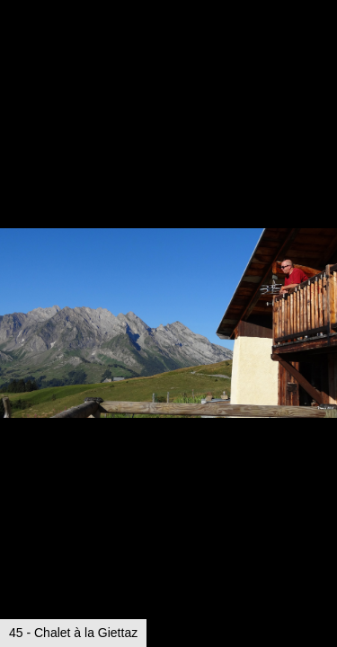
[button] (320, 46)
